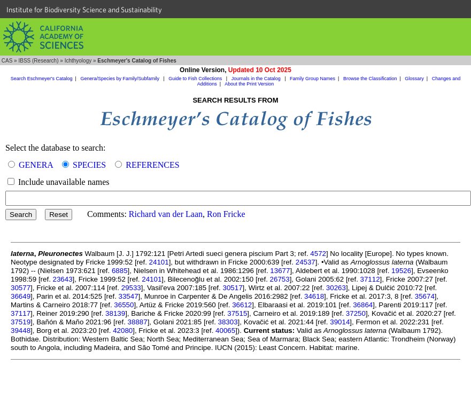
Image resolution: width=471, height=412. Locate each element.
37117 (20, 313)
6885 (120, 271)
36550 (124, 305)
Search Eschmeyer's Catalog (42, 78)
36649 (20, 296)
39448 (20, 331)
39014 (340, 322)
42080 (123, 331)
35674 (425, 296)
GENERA (36, 164)
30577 (20, 288)
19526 (401, 271)
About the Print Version (249, 84)
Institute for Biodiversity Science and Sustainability (84, 9)
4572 (318, 254)
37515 (237, 313)
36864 (363, 305)
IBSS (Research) (38, 61)
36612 (242, 305)
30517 (232, 288)
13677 (280, 271)
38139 (115, 313)
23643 (63, 279)
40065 (225, 331)
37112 (370, 279)
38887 (138, 322)
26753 (280, 279)
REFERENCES (152, 164)
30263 (336, 288)
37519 (20, 322)
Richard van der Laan (166, 214)
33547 (128, 296)
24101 (159, 262)
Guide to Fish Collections (195, 78)
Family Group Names (312, 78)
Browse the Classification (370, 78)
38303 (228, 322)
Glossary (414, 78)
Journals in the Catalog (256, 78)
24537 (305, 262)
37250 (356, 313)
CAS (7, 61)
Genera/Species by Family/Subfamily (120, 78)
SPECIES (89, 164)
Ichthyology (78, 61)
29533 (131, 288)
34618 (314, 296)
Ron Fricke (226, 214)
